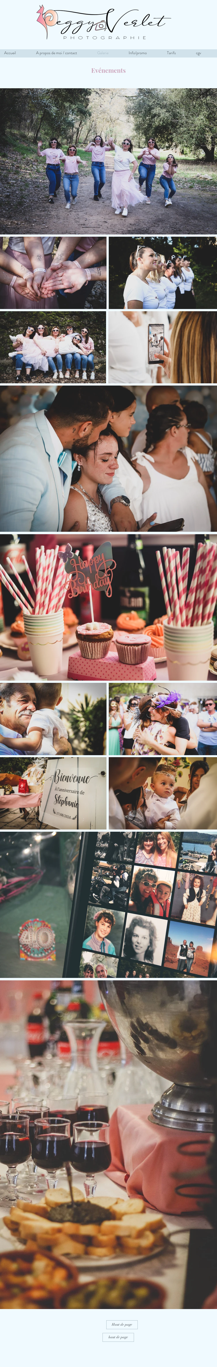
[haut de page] (118, 1337)
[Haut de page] (122, 1324)
